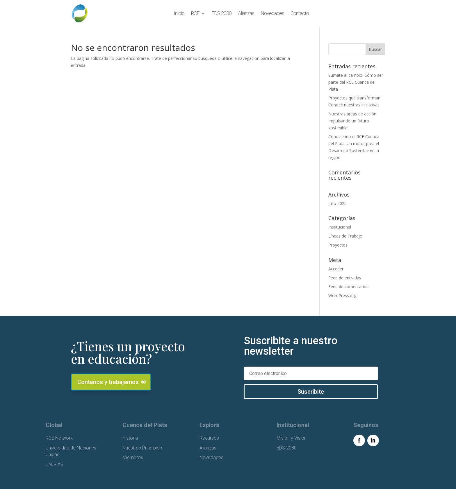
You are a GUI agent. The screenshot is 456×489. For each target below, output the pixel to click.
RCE (195, 13)
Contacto (300, 13)
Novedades (272, 13)
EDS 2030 (221, 13)
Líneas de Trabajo (345, 236)
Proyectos (338, 245)
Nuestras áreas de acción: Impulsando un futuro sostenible (352, 121)
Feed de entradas (344, 278)
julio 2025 (337, 203)
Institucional (339, 227)
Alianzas (246, 13)
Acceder (335, 269)
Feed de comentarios (348, 286)
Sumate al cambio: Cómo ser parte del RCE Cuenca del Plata (355, 82)
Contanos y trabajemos (108, 382)
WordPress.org (342, 295)
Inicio (179, 13)
